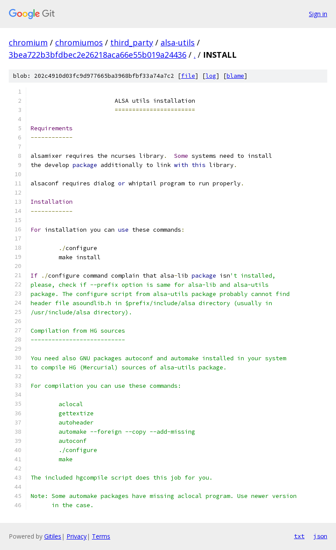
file (188, 76)
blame (235, 76)
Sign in (318, 14)
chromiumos (79, 42)
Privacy (76, 536)
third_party (131, 42)
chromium (28, 42)
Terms (101, 536)
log (211, 76)
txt (299, 536)
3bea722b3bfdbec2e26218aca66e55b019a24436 (97, 54)
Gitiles (52, 536)
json (320, 536)
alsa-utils (178, 42)
